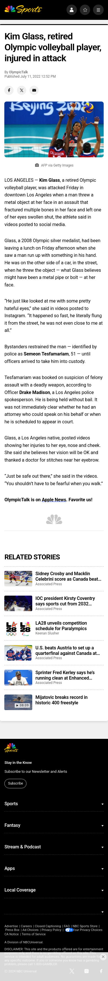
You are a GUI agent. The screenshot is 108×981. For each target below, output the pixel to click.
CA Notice (51, 934)
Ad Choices (30, 930)
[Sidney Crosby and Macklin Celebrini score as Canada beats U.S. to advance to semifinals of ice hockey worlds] (18, 578)
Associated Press (48, 584)
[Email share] (34, 90)
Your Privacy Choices (28, 934)
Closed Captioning (48, 926)
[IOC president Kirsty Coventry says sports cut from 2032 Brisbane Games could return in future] (18, 603)
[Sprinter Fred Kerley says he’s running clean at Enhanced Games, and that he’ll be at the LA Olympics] (18, 677)
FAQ (67, 926)
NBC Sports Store (85, 926)
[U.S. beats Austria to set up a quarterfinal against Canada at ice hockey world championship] (18, 653)
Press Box (12, 930)
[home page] (23, 10)
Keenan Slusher (47, 633)
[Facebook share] (9, 90)
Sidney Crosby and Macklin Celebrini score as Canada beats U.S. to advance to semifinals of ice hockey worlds (67, 576)
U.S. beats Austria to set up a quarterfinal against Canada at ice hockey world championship (67, 650)
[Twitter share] (21, 90)
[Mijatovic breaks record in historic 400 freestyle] (18, 702)
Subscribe (15, 783)
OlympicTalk (18, 72)
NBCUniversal (33, 942)
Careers (26, 926)
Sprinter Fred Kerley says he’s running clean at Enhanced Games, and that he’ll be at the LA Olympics (69, 675)
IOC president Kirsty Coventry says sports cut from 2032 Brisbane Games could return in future (67, 601)
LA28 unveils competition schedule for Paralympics (61, 625)
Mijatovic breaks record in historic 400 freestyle (61, 700)
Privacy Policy (51, 930)
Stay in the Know (18, 762)
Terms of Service (74, 934)
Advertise (11, 926)
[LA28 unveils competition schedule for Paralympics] (18, 628)
